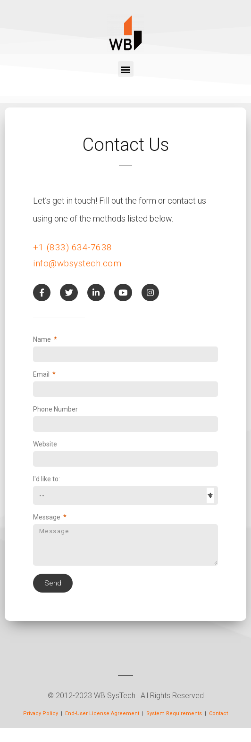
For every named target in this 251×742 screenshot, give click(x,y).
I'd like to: (46, 479)
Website (45, 444)
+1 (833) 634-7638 (72, 247)
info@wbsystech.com (77, 263)
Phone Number (55, 409)
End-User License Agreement (102, 713)
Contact (218, 713)
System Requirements (174, 713)
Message (47, 517)
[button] (126, 69)
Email (42, 374)
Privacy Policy (40, 713)
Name (42, 339)
